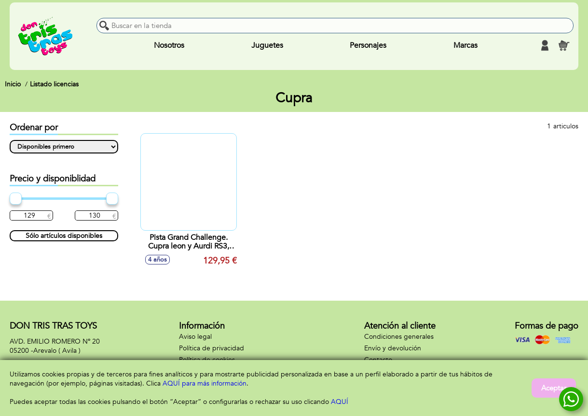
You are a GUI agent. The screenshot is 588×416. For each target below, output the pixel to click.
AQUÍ (339, 401)
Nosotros (169, 45)
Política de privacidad (211, 348)
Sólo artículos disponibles (64, 235)
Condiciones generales (399, 336)
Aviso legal (195, 336)
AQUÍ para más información (204, 383)
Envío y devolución (392, 348)
